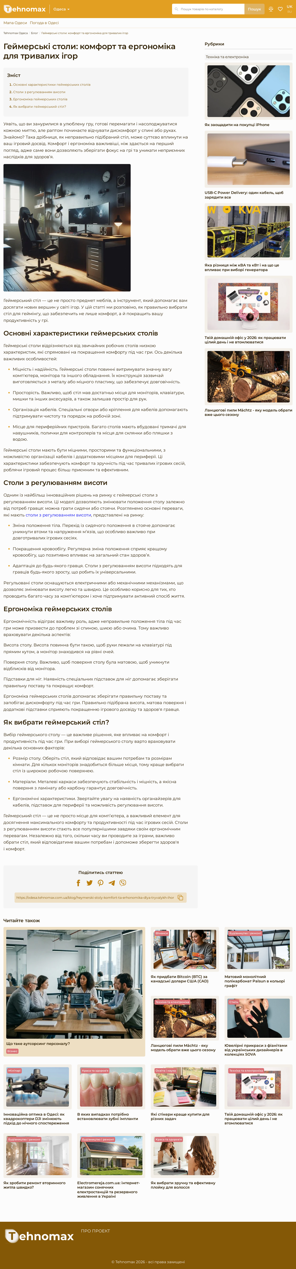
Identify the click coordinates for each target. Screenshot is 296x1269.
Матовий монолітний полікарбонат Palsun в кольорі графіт (255, 981)
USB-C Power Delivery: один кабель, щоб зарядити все (244, 194)
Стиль (233, 1002)
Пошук (254, 9)
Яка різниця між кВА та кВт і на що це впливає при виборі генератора (242, 267)
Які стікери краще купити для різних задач (180, 1116)
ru (289, 11)
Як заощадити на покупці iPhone (237, 125)
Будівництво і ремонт (245, 933)
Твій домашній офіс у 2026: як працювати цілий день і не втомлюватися (245, 339)
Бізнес (12, 1051)
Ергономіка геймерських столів (40, 99)
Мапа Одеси (15, 23)
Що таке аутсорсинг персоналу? (38, 1043)
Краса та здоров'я (95, 1070)
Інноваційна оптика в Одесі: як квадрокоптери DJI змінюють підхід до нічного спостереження (36, 1118)
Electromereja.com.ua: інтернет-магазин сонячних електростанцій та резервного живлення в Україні (108, 1190)
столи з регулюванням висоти (58, 515)
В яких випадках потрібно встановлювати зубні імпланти (107, 1116)
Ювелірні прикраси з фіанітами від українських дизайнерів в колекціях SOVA (256, 1050)
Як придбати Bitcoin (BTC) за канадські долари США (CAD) (180, 979)
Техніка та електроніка (227, 57)
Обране (280, 9)
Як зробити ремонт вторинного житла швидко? (34, 1185)
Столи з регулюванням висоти (39, 92)
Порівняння (271, 9)
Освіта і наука (166, 1070)
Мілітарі (14, 1070)
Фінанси (162, 933)
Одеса (59, 9)
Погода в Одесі (44, 23)
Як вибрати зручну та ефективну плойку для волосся (183, 1185)
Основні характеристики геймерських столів (52, 84)
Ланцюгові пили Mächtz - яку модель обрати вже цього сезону (248, 412)
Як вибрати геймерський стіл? (39, 106)
